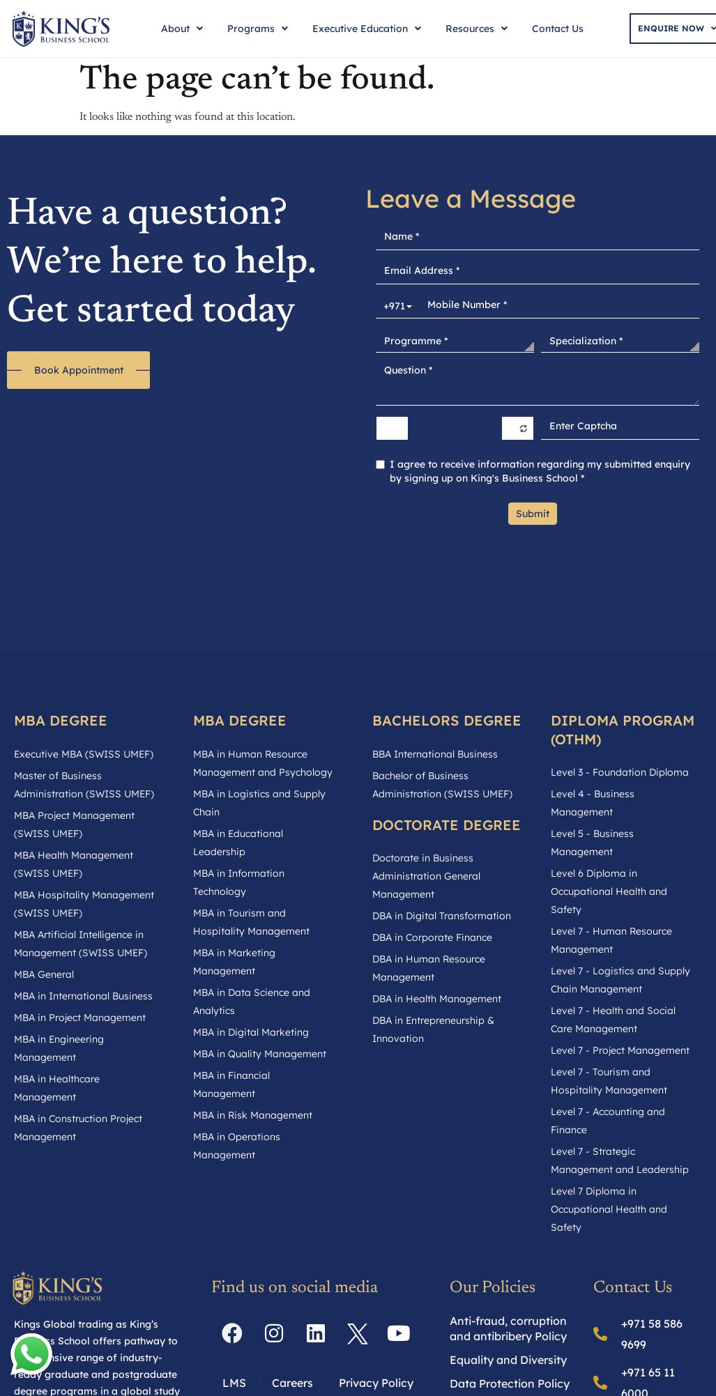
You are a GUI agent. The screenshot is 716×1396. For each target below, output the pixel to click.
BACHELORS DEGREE (446, 720)
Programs (257, 28)
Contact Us (558, 28)
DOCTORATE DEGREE (446, 825)
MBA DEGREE (60, 720)
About (182, 28)
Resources (476, 28)
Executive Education (366, 28)
